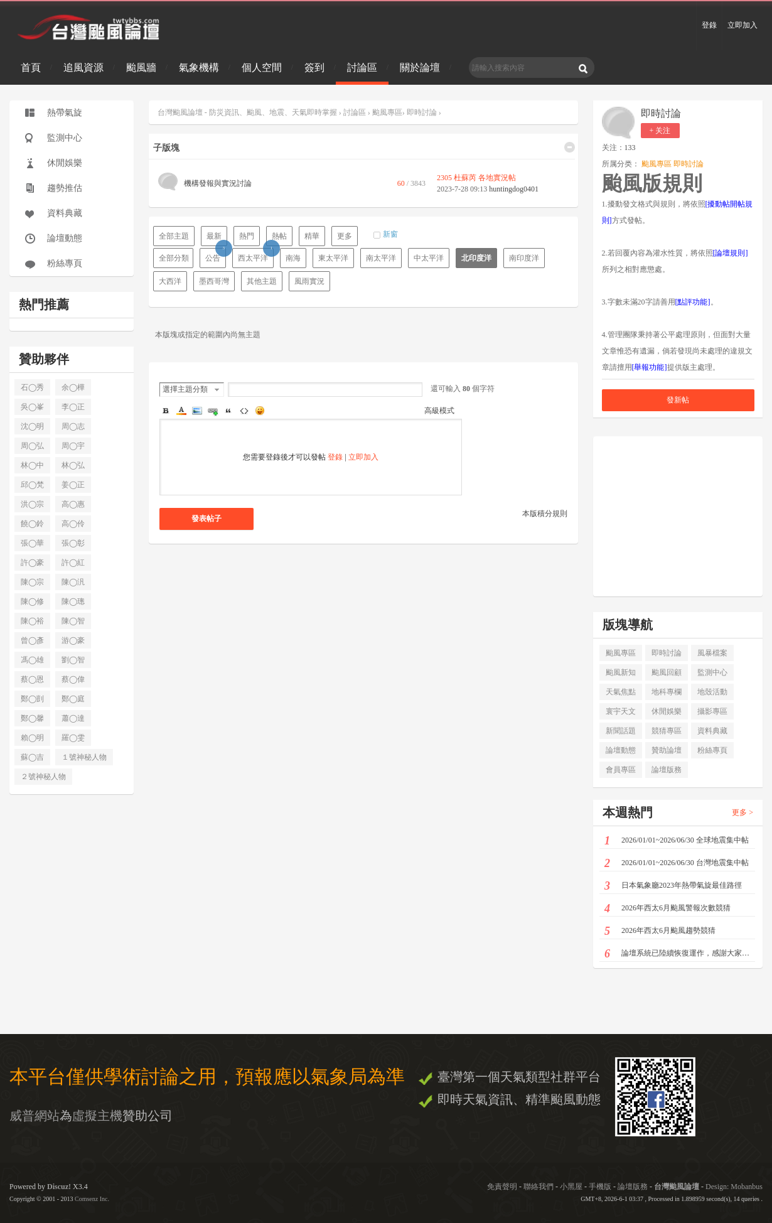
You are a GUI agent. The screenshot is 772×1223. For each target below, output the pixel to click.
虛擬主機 (97, 1116)
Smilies (260, 410)
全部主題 (174, 236)
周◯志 (73, 426)
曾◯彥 (32, 640)
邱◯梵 (32, 484)
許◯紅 (73, 562)
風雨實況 (309, 281)
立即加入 (742, 25)
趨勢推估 (64, 188)
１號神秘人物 (84, 757)
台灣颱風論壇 (677, 1186)
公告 (215, 255)
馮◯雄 (32, 659)
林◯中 (32, 465)
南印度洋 (524, 258)
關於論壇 (420, 67)
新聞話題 (621, 730)
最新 (214, 236)
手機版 (600, 1186)
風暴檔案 (712, 653)
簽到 (314, 67)
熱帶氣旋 (64, 112)
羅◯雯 (73, 737)
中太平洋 (429, 258)
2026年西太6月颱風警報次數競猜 (667, 909)
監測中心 (64, 138)
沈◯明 (32, 426)
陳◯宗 (32, 582)
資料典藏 (64, 213)
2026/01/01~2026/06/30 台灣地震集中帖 (676, 863)
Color (181, 410)
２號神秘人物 (43, 776)
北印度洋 (476, 258)
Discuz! (59, 1186)
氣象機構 (199, 67)
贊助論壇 (666, 750)
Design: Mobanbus (734, 1186)
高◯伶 (73, 523)
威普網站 (34, 1116)
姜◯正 (73, 484)
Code (244, 410)
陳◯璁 (73, 601)
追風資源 (83, 67)
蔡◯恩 (32, 679)
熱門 (246, 236)
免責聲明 (502, 1186)
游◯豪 (73, 640)
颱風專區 (387, 112)
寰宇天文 (621, 711)
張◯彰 (73, 543)
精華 (311, 236)
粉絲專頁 (64, 263)
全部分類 (174, 258)
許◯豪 (32, 562)
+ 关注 (660, 130)
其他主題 (262, 281)
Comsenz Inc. (92, 1198)
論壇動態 (64, 238)
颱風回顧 (666, 672)
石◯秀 (32, 387)
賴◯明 (32, 737)
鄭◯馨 (32, 718)
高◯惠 (73, 504)
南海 (293, 258)
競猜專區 (666, 730)
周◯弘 (32, 445)
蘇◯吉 (32, 757)
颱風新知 (621, 672)
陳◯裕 (32, 621)
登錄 (709, 25)
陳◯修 (32, 601)
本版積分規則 (544, 513)
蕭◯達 (73, 718)
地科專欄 (666, 691)
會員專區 (621, 769)
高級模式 (439, 410)
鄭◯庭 (73, 698)
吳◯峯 (32, 406)
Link (212, 410)
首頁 (31, 67)
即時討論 (422, 112)
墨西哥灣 (214, 281)
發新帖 (678, 400)
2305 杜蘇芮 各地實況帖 (476, 177)
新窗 (390, 234)
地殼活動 (712, 691)
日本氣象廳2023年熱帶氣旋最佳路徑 (673, 886)
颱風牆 (141, 67)
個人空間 (262, 67)
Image (197, 410)
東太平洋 (333, 258)
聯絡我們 (538, 1186)
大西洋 (170, 281)
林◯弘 (73, 465)
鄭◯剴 (32, 698)
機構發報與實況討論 (218, 183)
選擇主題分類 (185, 389)
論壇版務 (666, 769)
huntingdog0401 (514, 189)
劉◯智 (73, 659)
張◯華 (32, 543)
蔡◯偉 (73, 679)
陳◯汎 (73, 582)
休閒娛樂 (64, 163)
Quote (228, 410)
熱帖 (279, 236)
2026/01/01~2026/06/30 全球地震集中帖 (676, 841)
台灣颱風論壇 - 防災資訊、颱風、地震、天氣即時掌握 (248, 112)
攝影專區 (712, 711)
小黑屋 (571, 1186)
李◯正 (73, 406)
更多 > (742, 812)
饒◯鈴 (32, 523)
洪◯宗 (32, 504)
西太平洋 (256, 255)
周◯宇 (73, 445)
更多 (344, 236)
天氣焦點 (621, 691)
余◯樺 (73, 387)
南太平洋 (381, 258)
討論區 (362, 67)
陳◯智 (73, 621)
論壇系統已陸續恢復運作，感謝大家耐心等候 (679, 954)
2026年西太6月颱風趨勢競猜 (660, 931)
